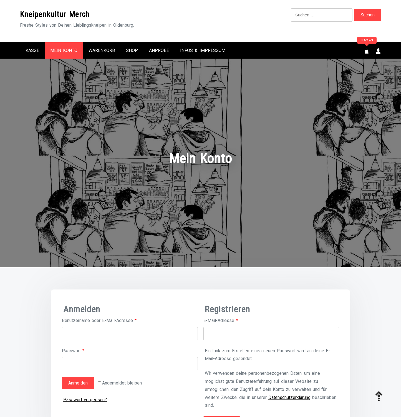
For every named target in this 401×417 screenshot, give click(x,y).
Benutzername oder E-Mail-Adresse (110, 320)
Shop (132, 50)
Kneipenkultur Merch (55, 14)
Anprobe (159, 50)
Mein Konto (63, 50)
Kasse (32, 50)
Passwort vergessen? (85, 399)
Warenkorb (102, 50)
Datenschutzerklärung (289, 397)
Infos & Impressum (202, 50)
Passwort (84, 350)
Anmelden (78, 383)
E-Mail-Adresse (231, 320)
